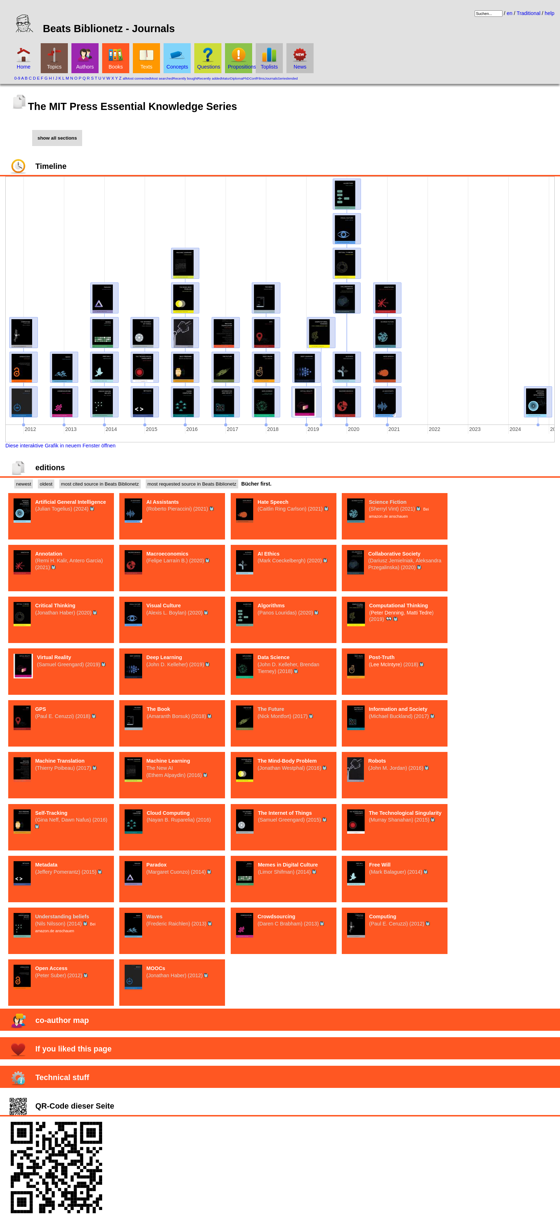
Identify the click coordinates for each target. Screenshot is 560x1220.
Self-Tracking (51, 813)
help (549, 13)
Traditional (528, 13)
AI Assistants (162, 502)
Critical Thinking (55, 605)
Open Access (51, 968)
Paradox (156, 865)
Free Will (380, 865)
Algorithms (271, 605)
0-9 (17, 78)
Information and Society (398, 709)
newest (23, 484)
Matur (225, 78)
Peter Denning (387, 613)
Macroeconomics (167, 554)
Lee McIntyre (385, 664)
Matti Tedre (419, 613)
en (509, 13)
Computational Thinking (398, 605)
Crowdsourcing (276, 916)
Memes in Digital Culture (288, 865)
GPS (40, 709)
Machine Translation (59, 761)
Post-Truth (382, 657)
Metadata (46, 865)
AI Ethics (269, 554)
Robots (377, 761)
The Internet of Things (285, 813)
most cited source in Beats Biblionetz (100, 484)
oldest (46, 484)
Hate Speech (273, 502)
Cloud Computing (168, 813)
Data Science (274, 657)
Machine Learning (168, 761)
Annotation (48, 554)
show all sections (57, 138)
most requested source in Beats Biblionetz (192, 484)
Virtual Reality (54, 657)
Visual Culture (163, 605)
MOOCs (155, 968)
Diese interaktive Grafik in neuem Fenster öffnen (60, 445)
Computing (382, 916)
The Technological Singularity (405, 813)
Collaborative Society (394, 554)
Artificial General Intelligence (70, 502)
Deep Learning (164, 657)
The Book (158, 709)
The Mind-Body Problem (287, 761)
